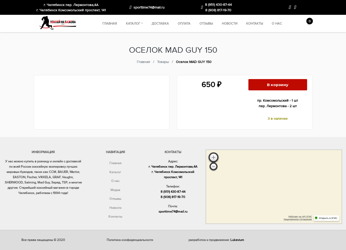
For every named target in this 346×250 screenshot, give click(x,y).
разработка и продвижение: (216, 240)
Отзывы (206, 24)
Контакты (254, 24)
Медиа (115, 190)
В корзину (277, 84)
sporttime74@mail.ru (149, 7)
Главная (109, 24)
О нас (277, 24)
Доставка (160, 24)
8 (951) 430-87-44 (218, 5)
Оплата (184, 24)
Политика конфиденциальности (130, 240)
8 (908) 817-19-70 (218, 10)
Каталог (133, 24)
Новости (230, 24)
